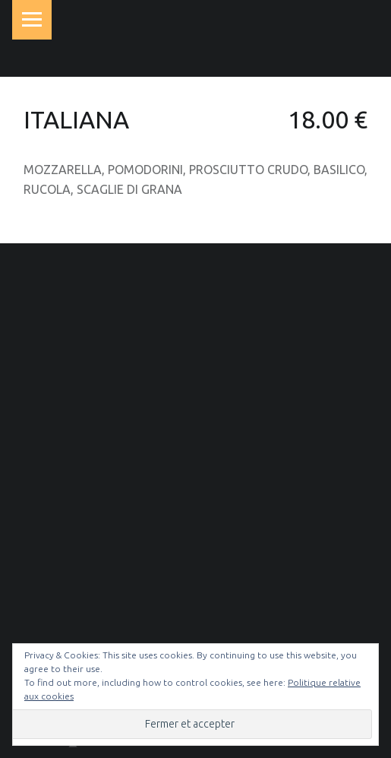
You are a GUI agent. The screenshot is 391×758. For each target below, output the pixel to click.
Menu (32, 20)
